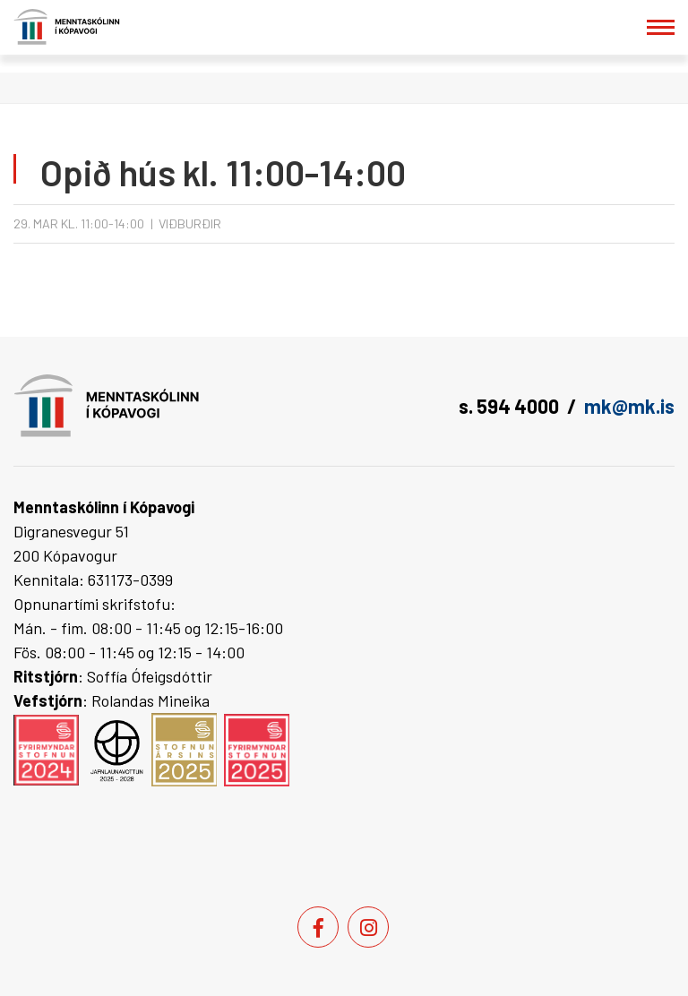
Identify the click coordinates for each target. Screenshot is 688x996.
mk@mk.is (629, 405)
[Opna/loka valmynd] (660, 27)
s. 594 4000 (509, 405)
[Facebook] (318, 927)
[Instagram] (368, 927)
